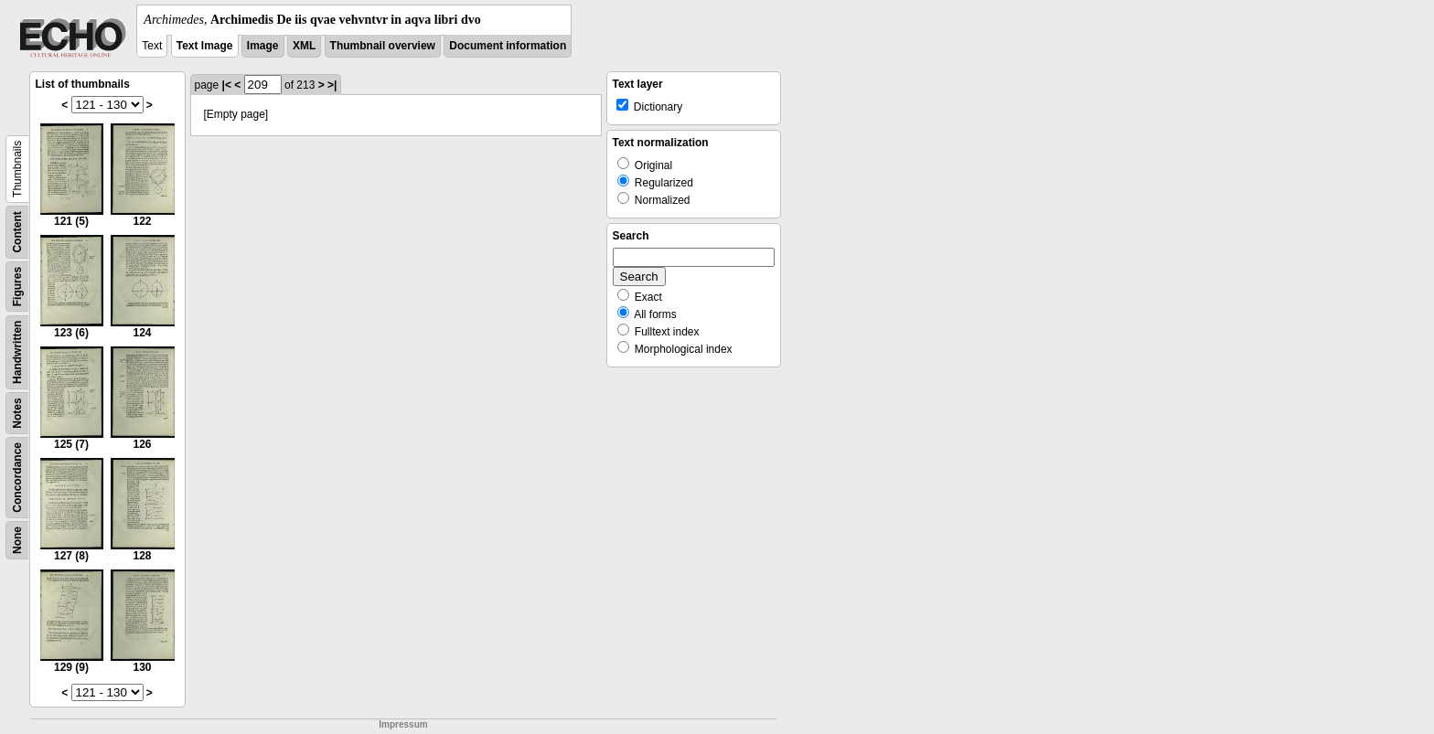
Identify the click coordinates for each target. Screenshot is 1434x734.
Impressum (403, 724)
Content (17, 231)
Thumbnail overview (382, 45)
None (17, 540)
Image (263, 45)
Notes (17, 413)
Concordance (17, 477)
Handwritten (17, 352)
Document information (507, 45)
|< (226, 85)
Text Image (205, 45)
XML (304, 45)
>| (332, 85)
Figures (17, 286)
